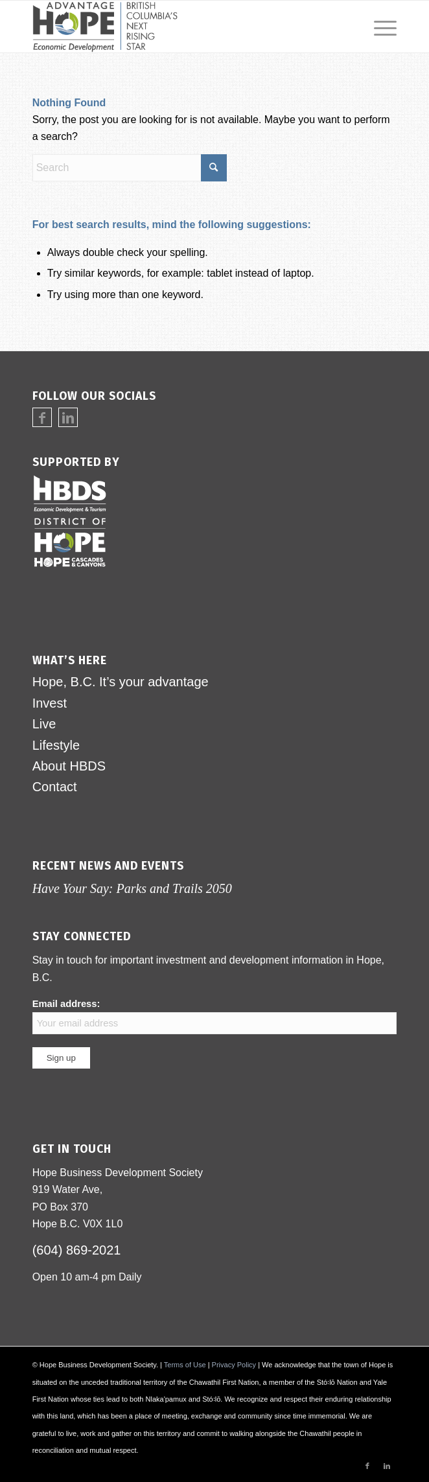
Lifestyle (56, 745)
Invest (49, 703)
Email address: (214, 1016)
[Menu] (379, 26)
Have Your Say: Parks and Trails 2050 (132, 888)
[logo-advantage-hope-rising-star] (178, 26)
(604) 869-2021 (76, 1250)
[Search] (129, 167)
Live (44, 724)
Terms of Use (185, 1365)
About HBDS (69, 766)
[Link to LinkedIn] (68, 418)
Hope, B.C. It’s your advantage (120, 682)
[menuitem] (379, 26)
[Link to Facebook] (42, 418)
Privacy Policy (234, 1365)
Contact (54, 787)
